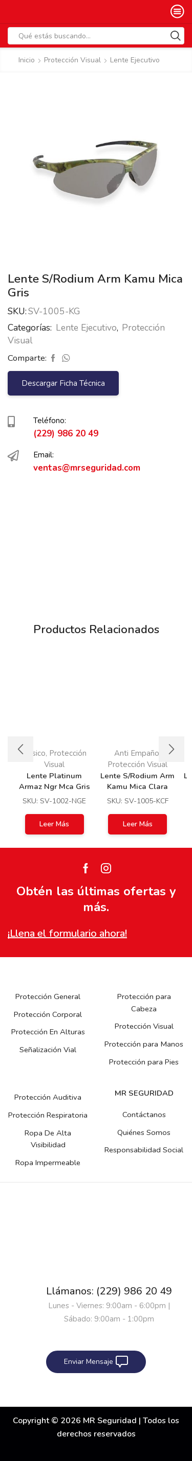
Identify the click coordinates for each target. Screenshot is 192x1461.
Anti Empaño (136, 753)
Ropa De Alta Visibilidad (48, 1139)
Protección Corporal (48, 1014)
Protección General (47, 996)
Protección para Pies (144, 1062)
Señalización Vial (47, 1050)
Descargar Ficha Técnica (63, 383)
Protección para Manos (143, 1044)
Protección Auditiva (47, 1097)
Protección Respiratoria (48, 1115)
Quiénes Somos (143, 1132)
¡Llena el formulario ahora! (67, 933)
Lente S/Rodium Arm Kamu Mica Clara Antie (137, 787)
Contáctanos (144, 1114)
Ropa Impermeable (47, 1162)
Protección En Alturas (48, 1032)
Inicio (26, 60)
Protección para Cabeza (144, 1002)
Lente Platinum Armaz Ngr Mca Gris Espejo (54, 787)
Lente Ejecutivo (135, 60)
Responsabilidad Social (143, 1150)
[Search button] (175, 36)
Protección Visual (72, 60)
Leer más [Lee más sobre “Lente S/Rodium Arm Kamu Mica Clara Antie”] (138, 824)
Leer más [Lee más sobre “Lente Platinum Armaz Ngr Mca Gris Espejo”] (54, 824)
